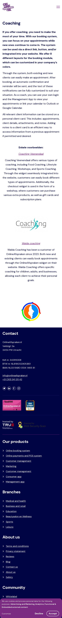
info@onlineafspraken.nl (15, 375)
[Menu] (58, 7)
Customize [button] (6, 614)
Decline (39, 613)
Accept (53, 613)
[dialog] (31, 608)
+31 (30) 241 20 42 (12, 379)
